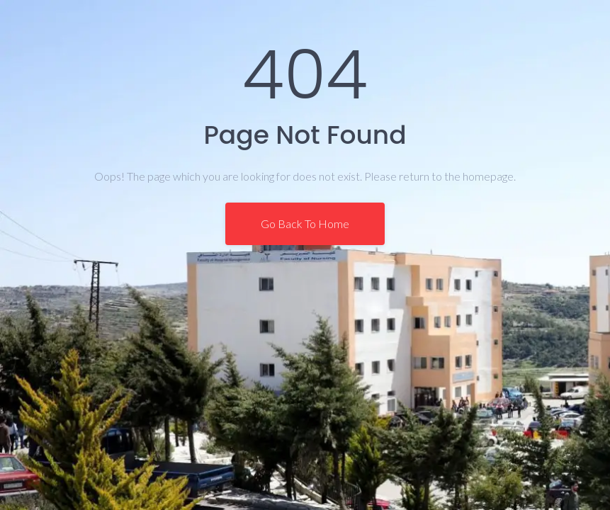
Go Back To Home (305, 223)
